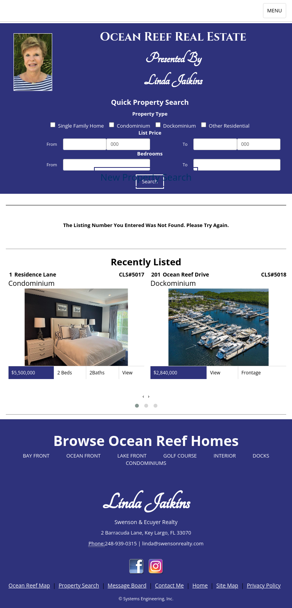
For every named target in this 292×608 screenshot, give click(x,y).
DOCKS (261, 455)
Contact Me (169, 585)
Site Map (227, 585)
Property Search (78, 585)
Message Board (127, 585)
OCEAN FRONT (83, 455)
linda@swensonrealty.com (173, 543)
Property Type (149, 113)
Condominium (129, 125)
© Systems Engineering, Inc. (146, 598)
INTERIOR (224, 455)
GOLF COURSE (180, 455)
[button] (137, 406)
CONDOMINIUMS (146, 462)
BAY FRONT (36, 455)
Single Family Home (77, 125)
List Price (149, 132)
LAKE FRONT (132, 455)
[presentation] (143, 396)
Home (200, 585)
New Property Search (146, 177)
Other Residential (225, 125)
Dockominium (175, 125)
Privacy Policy (263, 585)
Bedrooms (150, 153)
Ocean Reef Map (29, 585)
